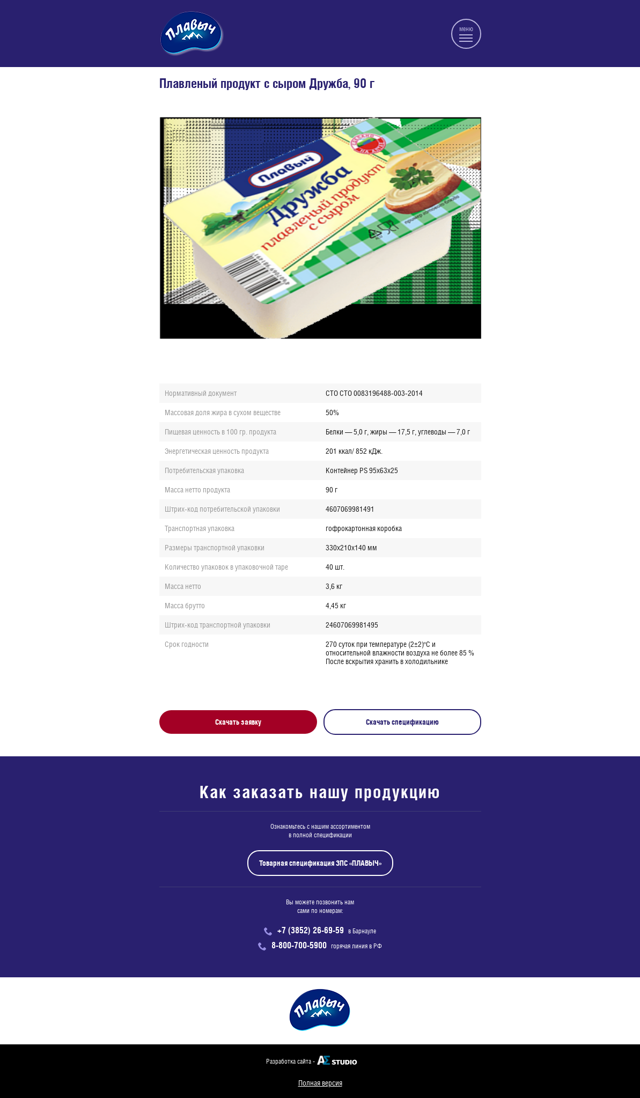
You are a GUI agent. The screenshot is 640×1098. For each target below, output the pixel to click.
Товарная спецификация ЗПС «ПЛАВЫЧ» (320, 863)
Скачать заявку (238, 722)
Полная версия (320, 1083)
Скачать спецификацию (402, 722)
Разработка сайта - (290, 1061)
